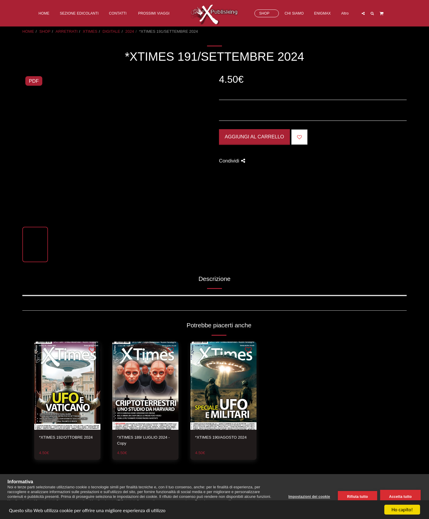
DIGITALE (111, 31)
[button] (363, 13)
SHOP (44, 31)
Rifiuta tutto (357, 497)
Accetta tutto (400, 497)
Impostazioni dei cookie (309, 497)
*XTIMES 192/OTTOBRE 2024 (66, 437)
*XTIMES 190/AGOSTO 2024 (221, 437)
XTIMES (90, 31)
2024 (129, 31)
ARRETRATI (67, 31)
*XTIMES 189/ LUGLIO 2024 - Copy (143, 440)
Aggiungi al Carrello (254, 136)
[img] (67, 386)
